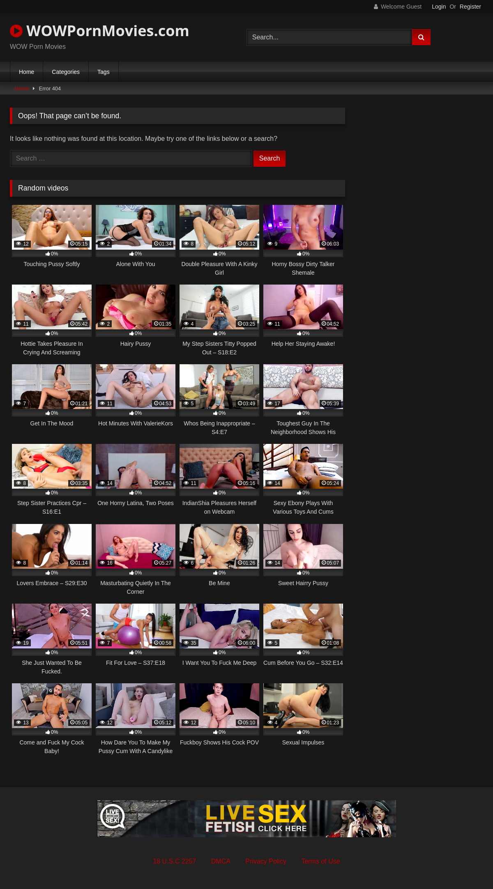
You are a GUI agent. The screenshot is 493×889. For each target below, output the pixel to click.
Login (439, 6)
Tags (103, 72)
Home (26, 72)
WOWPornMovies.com (99, 31)
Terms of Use (320, 861)
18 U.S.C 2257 (174, 861)
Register (470, 6)
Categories (66, 72)
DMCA (220, 861)
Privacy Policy (265, 861)
